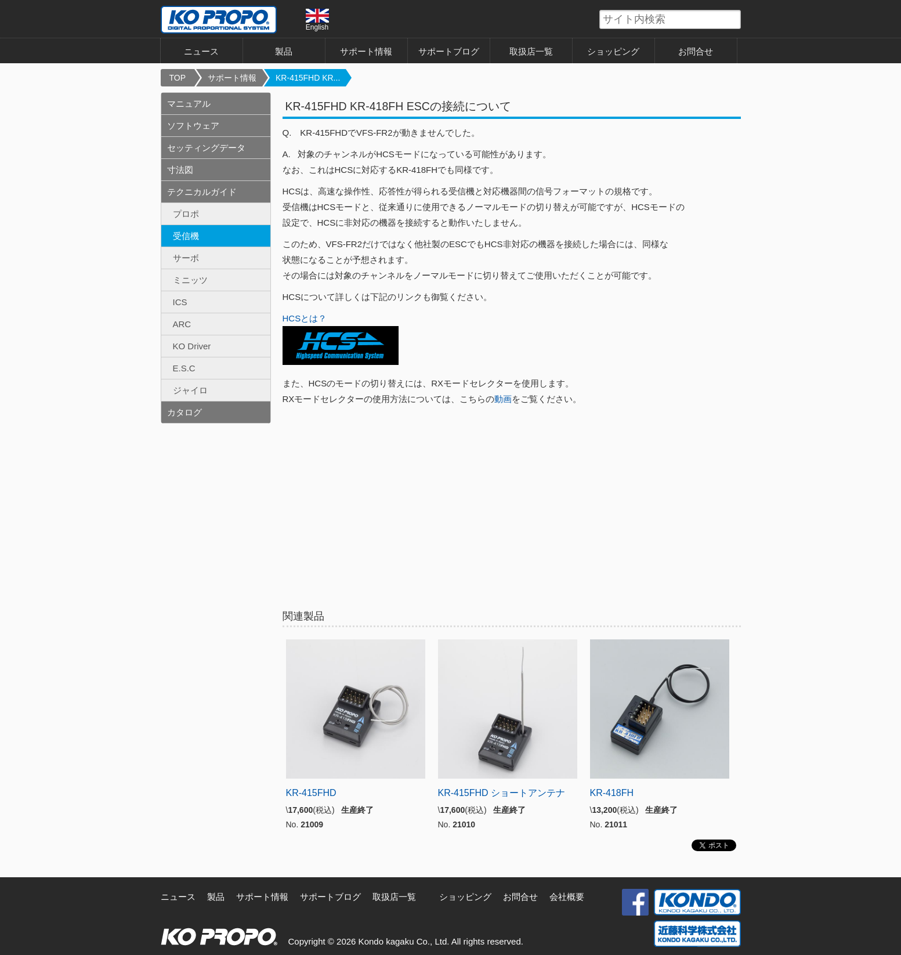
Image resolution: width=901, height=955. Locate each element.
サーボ (186, 258)
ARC (182, 324)
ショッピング (613, 51)
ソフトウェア (193, 126)
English (317, 20)
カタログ (184, 412)
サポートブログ (448, 51)
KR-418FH (612, 793)
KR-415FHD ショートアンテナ (502, 793)
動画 (503, 399)
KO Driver (192, 346)
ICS (180, 302)
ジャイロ (190, 390)
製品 (283, 51)
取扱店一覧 (531, 51)
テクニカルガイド (202, 192)
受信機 (186, 236)
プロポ (186, 214)
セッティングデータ (206, 148)
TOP (177, 77)
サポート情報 (366, 51)
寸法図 (180, 170)
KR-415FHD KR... (308, 77)
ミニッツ (190, 280)
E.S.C (184, 368)
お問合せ (695, 51)
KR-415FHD (311, 793)
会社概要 (566, 897)
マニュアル (189, 103)
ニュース (201, 51)
